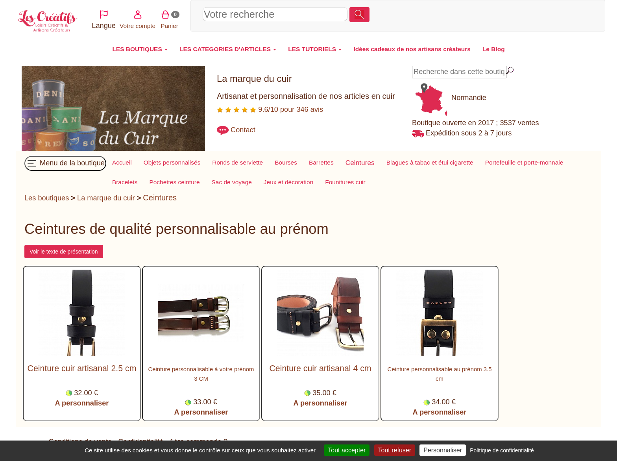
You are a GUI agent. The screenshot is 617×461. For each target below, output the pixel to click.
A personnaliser (82, 403)
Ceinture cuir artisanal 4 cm (320, 368)
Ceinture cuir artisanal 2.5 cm (82, 368)
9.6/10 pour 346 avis (270, 109)
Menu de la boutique (65, 163)
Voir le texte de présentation (64, 251)
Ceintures (160, 197)
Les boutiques (46, 198)
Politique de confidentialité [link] (502, 450)
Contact (243, 130)
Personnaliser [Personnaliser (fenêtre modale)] (442, 450)
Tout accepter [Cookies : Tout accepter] (347, 450)
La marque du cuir (106, 198)
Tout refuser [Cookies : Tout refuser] (394, 450)
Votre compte (529, 15)
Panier (561, 15)
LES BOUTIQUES (140, 49)
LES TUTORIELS (315, 49)
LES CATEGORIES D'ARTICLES (227, 49)
